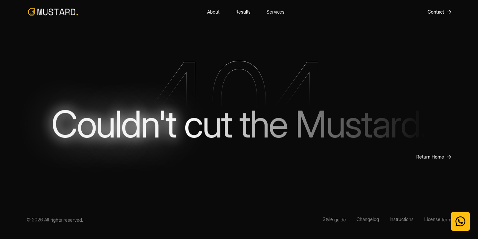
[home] (53, 12)
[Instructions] (402, 219)
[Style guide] (334, 219)
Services (275, 11)
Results (243, 11)
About (213, 11)
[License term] (437, 219)
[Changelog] (368, 219)
